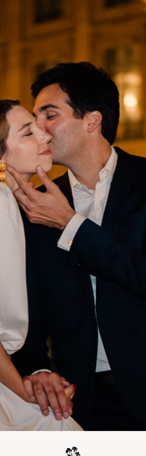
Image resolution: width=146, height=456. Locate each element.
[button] (128, 17)
